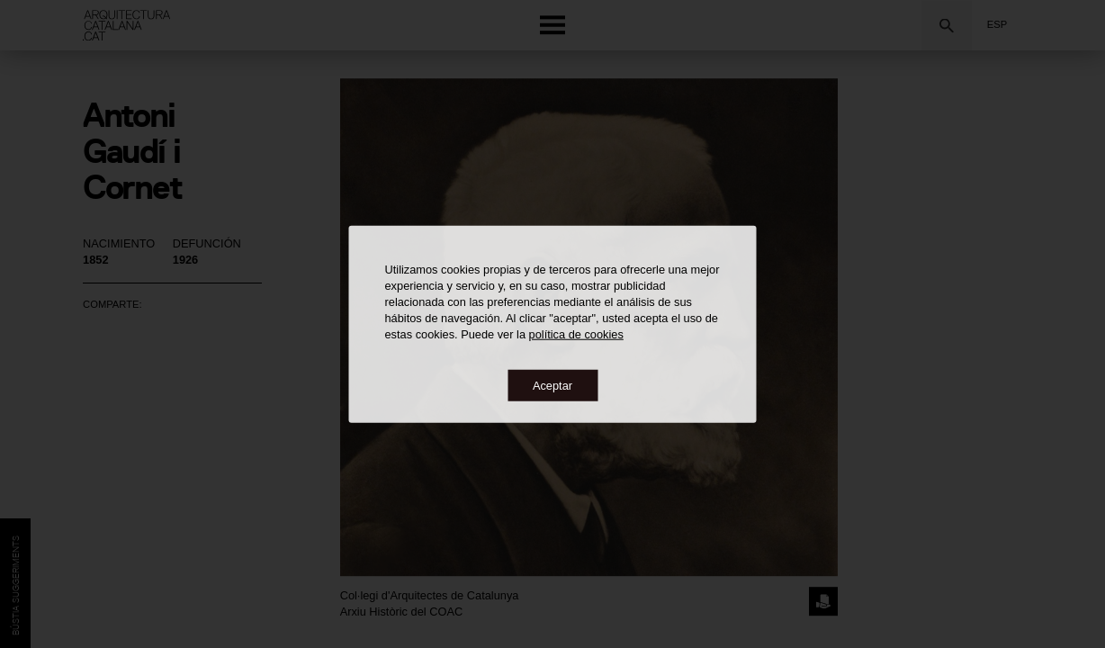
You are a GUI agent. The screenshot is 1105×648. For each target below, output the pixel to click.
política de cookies (576, 333)
